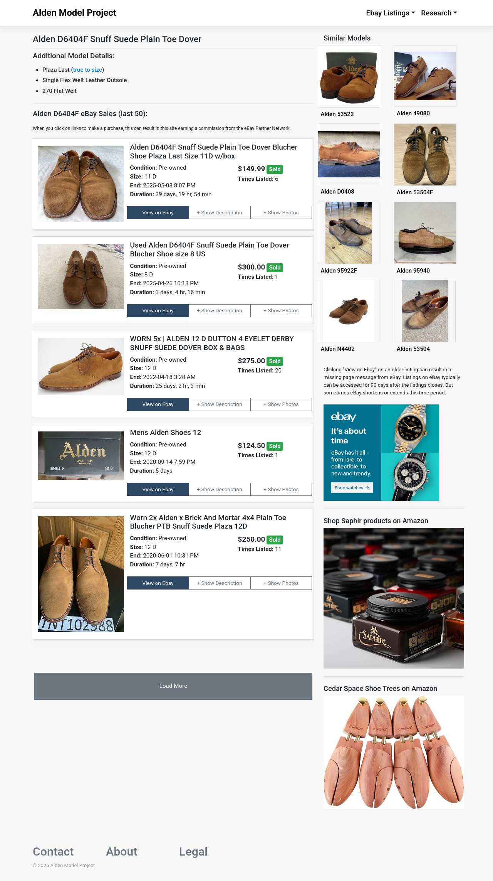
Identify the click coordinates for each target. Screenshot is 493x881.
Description (229, 212)
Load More (173, 685)
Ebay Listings (387, 12)
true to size (87, 69)
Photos (290, 212)
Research (436, 12)
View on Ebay (158, 212)
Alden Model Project (74, 12)
